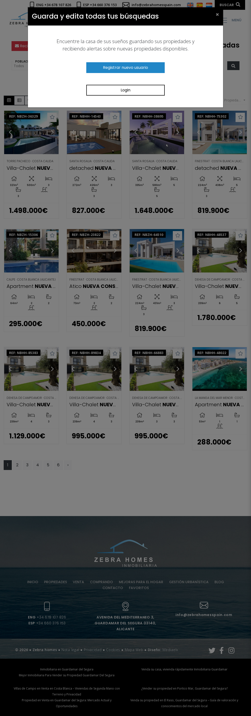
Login (125, 90)
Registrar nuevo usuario (125, 67)
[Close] (217, 14)
